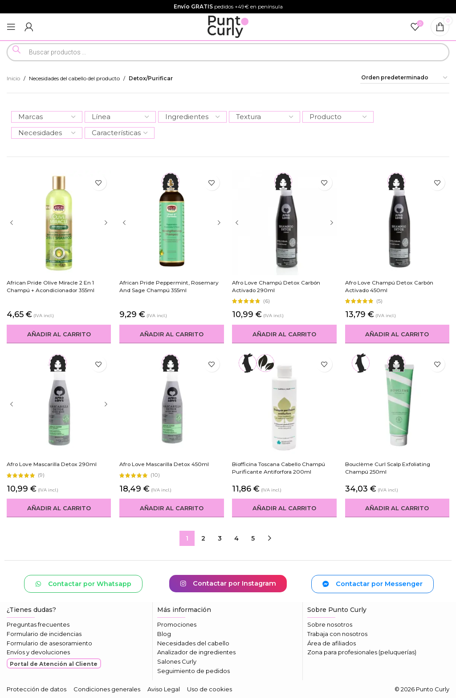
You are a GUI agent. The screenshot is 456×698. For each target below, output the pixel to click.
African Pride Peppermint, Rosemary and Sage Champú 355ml (170, 286)
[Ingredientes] (192, 117)
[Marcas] (46, 117)
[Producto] (338, 117)
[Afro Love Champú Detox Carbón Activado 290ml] (284, 222)
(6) (267, 301)
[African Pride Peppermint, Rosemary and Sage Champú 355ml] (172, 222)
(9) (41, 475)
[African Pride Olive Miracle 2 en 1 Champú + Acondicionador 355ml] (59, 222)
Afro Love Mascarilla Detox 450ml (165, 464)
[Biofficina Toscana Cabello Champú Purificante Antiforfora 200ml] (284, 404)
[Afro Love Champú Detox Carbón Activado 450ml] (398, 222)
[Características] (120, 133)
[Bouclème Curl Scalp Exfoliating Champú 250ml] (398, 404)
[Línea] (120, 117)
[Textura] (264, 117)
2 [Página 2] (203, 538)
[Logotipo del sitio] (228, 26)
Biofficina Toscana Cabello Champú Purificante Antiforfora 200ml (280, 468)
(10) (155, 475)
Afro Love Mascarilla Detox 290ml (52, 464)
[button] (59, 334)
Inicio (13, 78)
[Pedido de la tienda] (404, 78)
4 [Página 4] (236, 538)
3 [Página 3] (220, 538)
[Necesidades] (46, 133)
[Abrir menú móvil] (11, 27)
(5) (380, 301)
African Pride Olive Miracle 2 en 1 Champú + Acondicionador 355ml (52, 286)
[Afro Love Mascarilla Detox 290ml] (59, 404)
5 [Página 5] (253, 538)
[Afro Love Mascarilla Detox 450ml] (172, 404)
